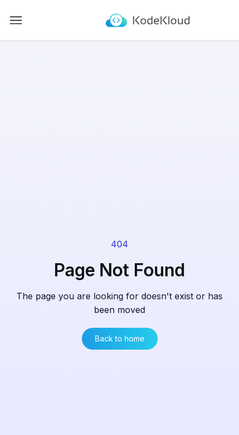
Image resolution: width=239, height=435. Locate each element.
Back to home (120, 338)
